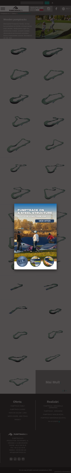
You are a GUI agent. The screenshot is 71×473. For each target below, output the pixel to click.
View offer (45, 221)
